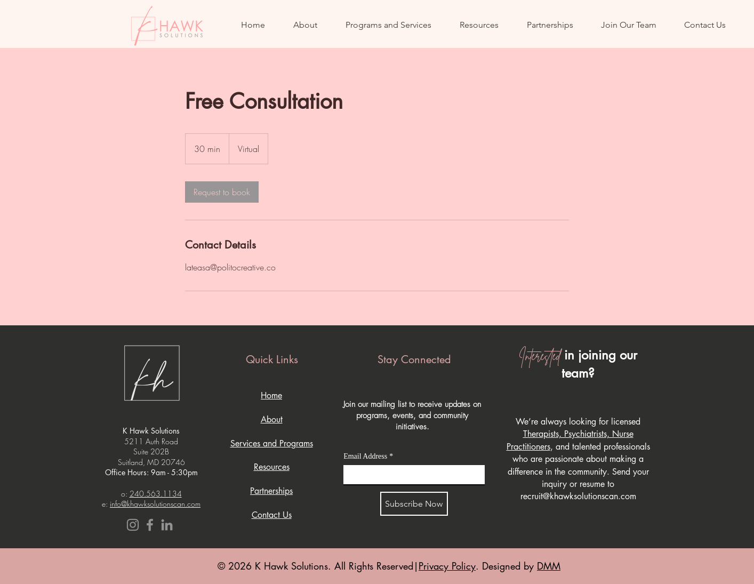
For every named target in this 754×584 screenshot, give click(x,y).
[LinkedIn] (167, 525)
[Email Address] (410, 474)
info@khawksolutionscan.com (155, 504)
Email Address (368, 456)
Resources (272, 467)
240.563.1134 (156, 494)
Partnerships (271, 491)
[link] (222, 192)
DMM (548, 565)
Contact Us (272, 515)
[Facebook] (150, 525)
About (272, 419)
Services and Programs (271, 443)
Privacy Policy (447, 565)
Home (271, 395)
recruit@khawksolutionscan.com (578, 496)
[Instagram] (133, 525)
